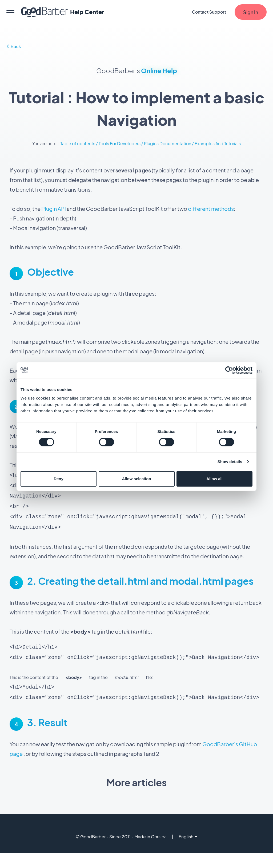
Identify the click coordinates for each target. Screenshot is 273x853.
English (188, 831)
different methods (211, 208)
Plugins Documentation (167, 143)
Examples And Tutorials (218, 143)
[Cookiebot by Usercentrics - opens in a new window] (229, 370)
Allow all (214, 478)
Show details (230, 461)
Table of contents (77, 143)
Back (14, 46)
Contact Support (209, 12)
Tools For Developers (120, 143)
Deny (58, 478)
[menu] (10, 12)
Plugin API (53, 208)
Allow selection (136, 478)
